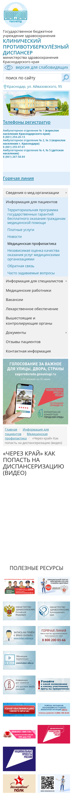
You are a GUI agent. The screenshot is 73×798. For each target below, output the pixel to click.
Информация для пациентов (31, 201)
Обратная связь (20, 266)
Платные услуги (20, 229)
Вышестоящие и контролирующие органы (29, 320)
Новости (14, 236)
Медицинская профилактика (31, 243)
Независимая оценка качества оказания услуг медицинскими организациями (33, 254)
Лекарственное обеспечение (32, 308)
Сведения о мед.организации (32, 192)
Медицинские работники (28, 290)
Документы (16, 332)
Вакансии (14, 299)
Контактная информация (28, 351)
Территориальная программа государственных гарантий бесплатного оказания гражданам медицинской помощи (36, 216)
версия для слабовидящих (35, 67)
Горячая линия (18, 178)
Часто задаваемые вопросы (31, 273)
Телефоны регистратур (26, 122)
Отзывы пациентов (23, 341)
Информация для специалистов (34, 281)
